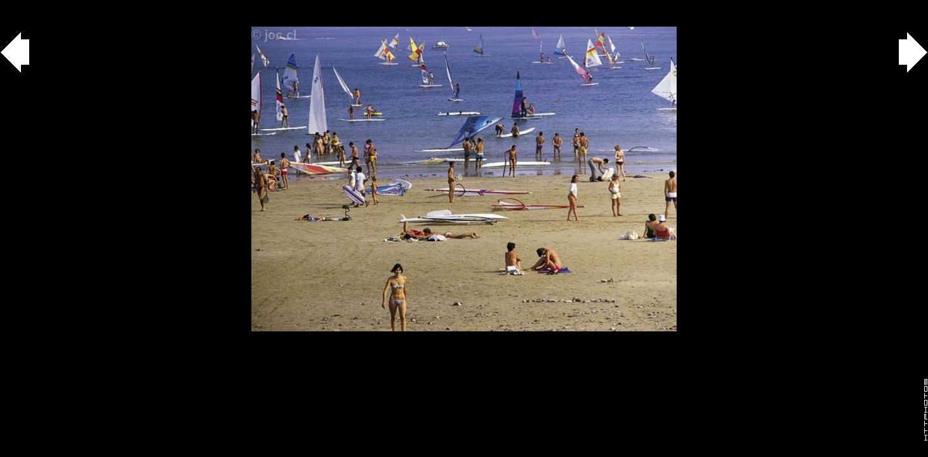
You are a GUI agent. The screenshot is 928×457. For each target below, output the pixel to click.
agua (70, 6)
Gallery (24, 6)
